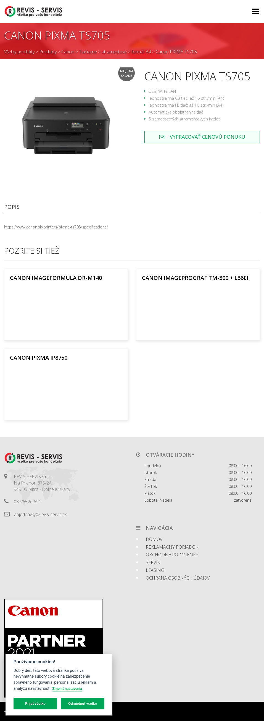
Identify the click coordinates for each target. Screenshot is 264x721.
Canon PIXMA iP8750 (38, 357)
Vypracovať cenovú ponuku (202, 136)
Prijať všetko (35, 703)
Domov (154, 539)
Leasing (155, 570)
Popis (12, 206)
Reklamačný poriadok (172, 547)
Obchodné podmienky (172, 555)
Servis (153, 562)
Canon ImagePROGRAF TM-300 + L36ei (195, 277)
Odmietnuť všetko (82, 703)
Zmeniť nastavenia (67, 688)
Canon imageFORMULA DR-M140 (56, 277)
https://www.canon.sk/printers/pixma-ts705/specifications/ (56, 227)
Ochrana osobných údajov (178, 578)
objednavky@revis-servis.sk (40, 514)
